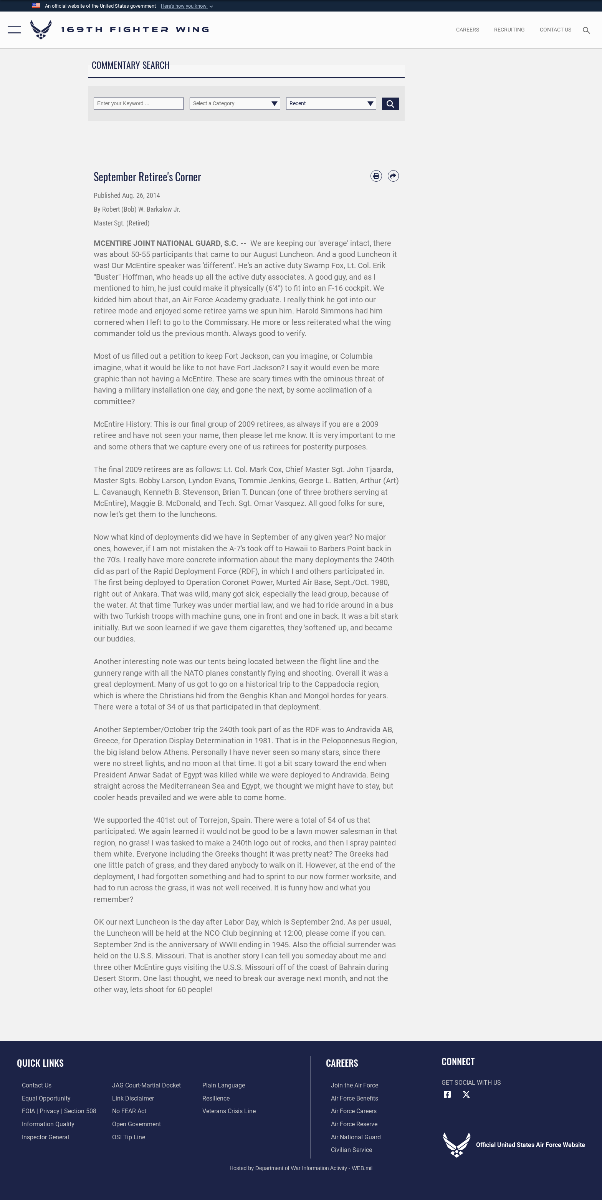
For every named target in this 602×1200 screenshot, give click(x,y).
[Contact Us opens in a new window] (555, 29)
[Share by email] (393, 175)
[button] (188, 6)
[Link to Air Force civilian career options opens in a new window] (346, 1149)
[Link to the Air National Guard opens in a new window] (351, 1136)
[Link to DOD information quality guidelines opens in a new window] (43, 1123)
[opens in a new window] (467, 29)
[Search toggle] (587, 29)
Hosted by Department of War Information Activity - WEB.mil (301, 1167)
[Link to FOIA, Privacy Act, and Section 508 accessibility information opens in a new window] (54, 1111)
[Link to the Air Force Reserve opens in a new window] (349, 1123)
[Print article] (376, 175)
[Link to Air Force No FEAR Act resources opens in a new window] (128, 1111)
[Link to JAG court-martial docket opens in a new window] (145, 1085)
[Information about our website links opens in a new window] (131, 1098)
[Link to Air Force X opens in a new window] (466, 1095)
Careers (342, 1062)
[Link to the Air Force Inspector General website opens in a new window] (40, 1136)
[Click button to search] (390, 103)
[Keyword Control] (139, 103)
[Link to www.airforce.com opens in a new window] (349, 1085)
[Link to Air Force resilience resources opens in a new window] (217, 1098)
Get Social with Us (471, 1082)
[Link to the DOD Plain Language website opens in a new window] (225, 1085)
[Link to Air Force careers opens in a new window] (349, 1111)
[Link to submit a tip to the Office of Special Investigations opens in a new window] (127, 1136)
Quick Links (40, 1062)
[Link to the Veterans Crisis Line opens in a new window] (230, 1111)
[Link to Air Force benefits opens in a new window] (349, 1098)
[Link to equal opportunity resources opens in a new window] (41, 1098)
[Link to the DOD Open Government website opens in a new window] (135, 1123)
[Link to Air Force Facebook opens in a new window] (447, 1095)
